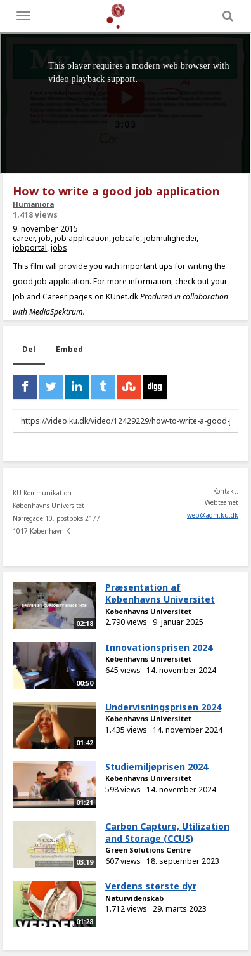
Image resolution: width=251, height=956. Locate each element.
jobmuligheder (170, 238)
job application (82, 238)
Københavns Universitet (148, 611)
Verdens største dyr (150, 886)
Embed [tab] (69, 349)
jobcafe (126, 238)
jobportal (30, 247)
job (45, 238)
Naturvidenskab (134, 898)
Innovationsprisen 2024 (158, 647)
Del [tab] (28, 349)
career (24, 238)
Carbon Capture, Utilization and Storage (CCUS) (167, 832)
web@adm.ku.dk (212, 515)
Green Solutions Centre (148, 850)
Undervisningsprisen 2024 (163, 707)
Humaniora (33, 204)
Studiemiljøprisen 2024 (156, 767)
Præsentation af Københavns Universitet (160, 593)
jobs (59, 247)
